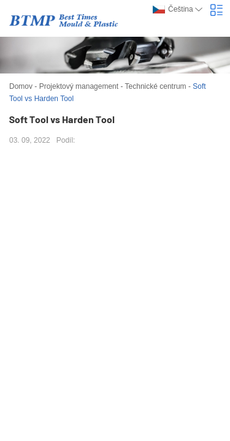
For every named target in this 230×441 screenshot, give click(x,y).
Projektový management (78, 86)
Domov (21, 86)
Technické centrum (155, 86)
